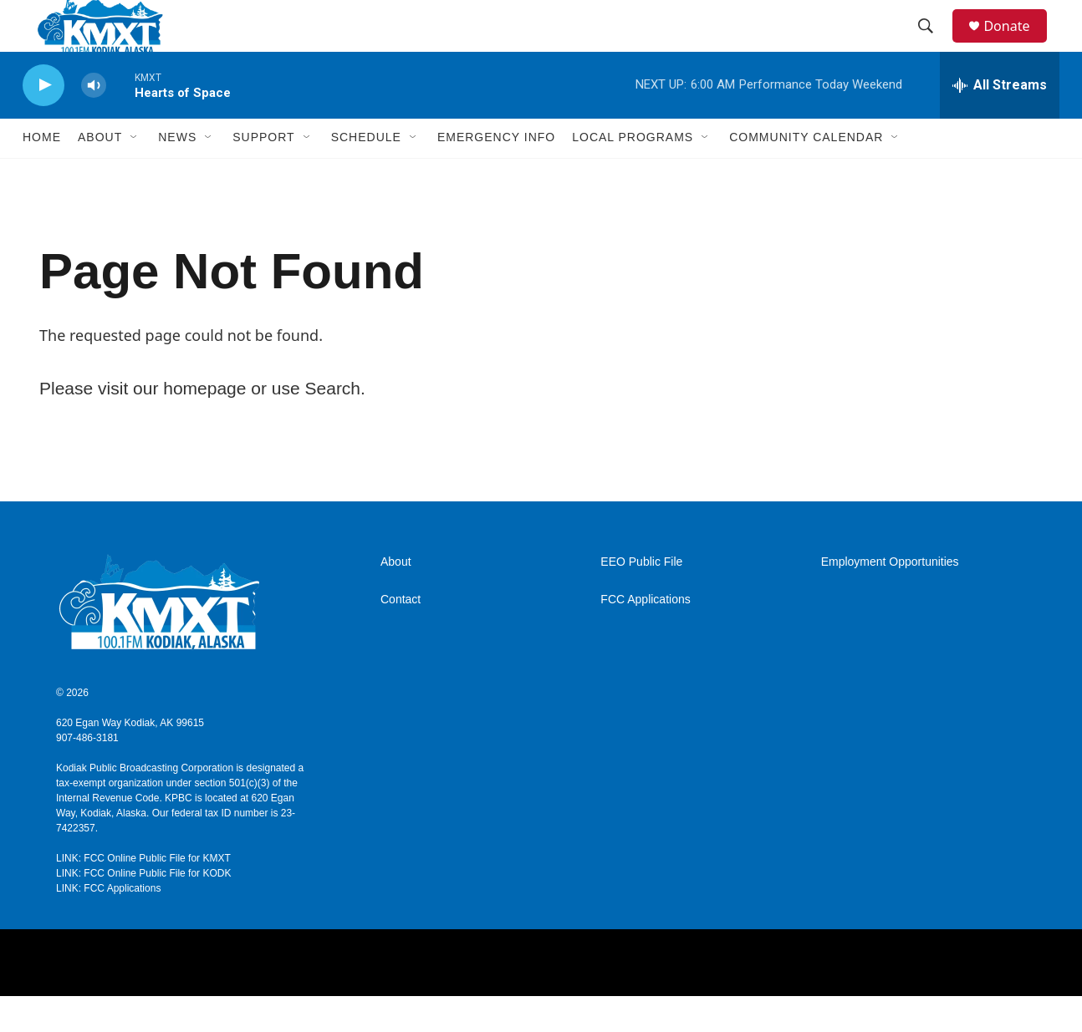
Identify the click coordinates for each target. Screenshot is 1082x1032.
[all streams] (999, 121)
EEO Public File (641, 598)
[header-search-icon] (933, 44)
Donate (1017, 44)
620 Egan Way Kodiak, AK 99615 (130, 759)
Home (42, 173)
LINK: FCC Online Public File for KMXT (143, 894)
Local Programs (632, 173)
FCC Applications (645, 635)
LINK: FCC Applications (108, 924)
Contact (400, 635)
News (177, 173)
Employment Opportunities (890, 598)
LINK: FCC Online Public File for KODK (143, 909)
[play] (43, 121)
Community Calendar (806, 173)
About (395, 598)
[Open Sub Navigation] (134, 173)
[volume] (93, 121)
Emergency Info (496, 173)
